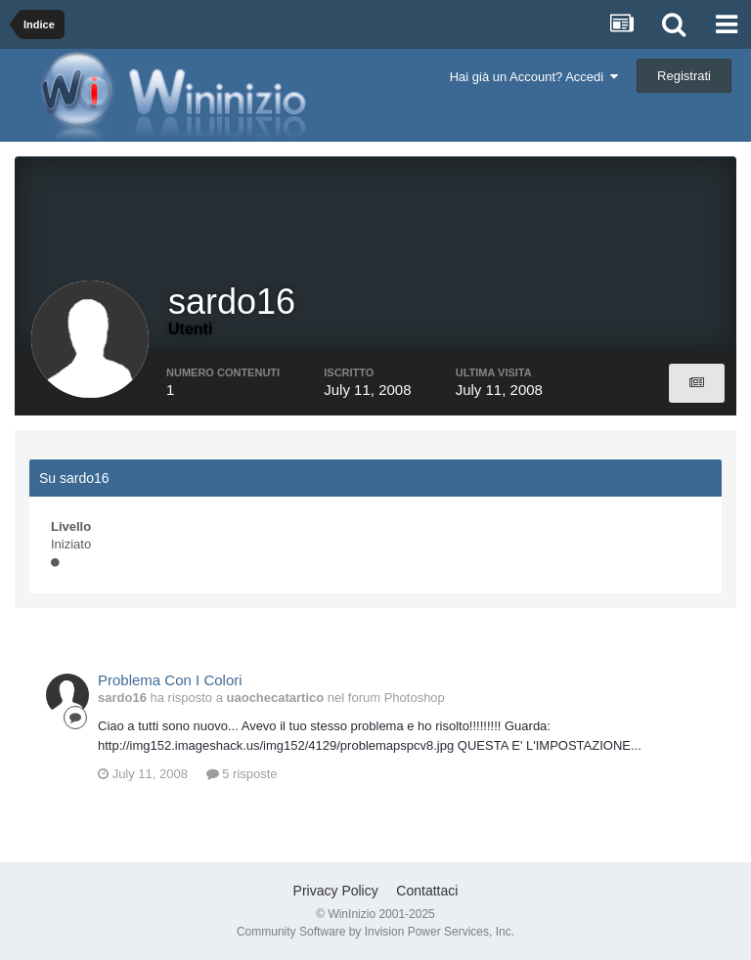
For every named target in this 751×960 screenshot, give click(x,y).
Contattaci (427, 890)
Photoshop (414, 697)
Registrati (684, 75)
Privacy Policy (335, 890)
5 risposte (242, 773)
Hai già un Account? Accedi (534, 76)
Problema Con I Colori (170, 680)
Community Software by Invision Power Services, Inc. (375, 931)
